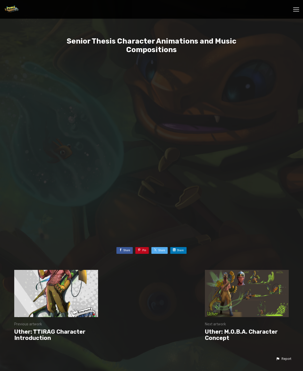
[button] (283, 359)
